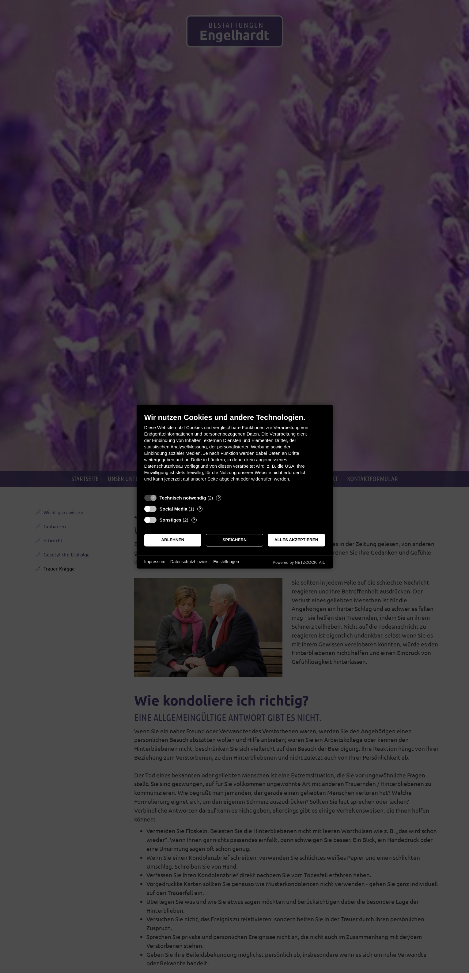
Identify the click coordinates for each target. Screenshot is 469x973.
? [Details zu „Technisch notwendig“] (218, 498)
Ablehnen (172, 540)
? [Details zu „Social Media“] (200, 509)
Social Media (173, 508)
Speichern (234, 540)
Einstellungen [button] (226, 561)
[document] (234, 452)
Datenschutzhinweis (189, 561)
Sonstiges (171, 519)
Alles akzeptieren (296, 540)
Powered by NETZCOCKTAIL (299, 562)
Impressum (154, 561)
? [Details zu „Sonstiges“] (194, 520)
